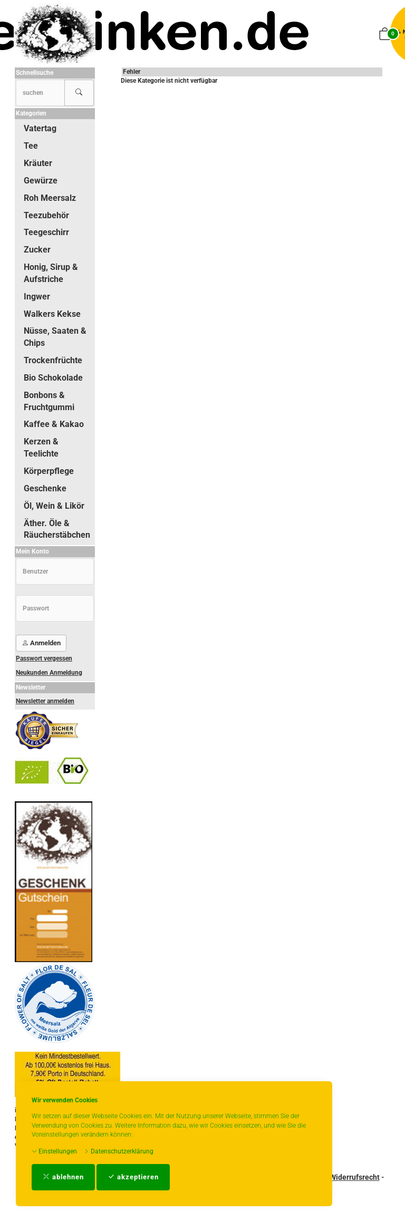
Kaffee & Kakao (54, 424)
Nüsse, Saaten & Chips (55, 337)
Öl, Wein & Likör (54, 506)
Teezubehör (46, 215)
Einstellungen (54, 1151)
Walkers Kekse (52, 314)
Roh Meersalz (50, 198)
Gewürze (40, 181)
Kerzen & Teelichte (41, 448)
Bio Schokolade (53, 378)
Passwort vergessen (44, 658)
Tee (31, 146)
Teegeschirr (46, 232)
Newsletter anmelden (45, 701)
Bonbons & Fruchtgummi (49, 401)
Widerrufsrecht (355, 1177)
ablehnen (63, 1177)
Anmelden (41, 643)
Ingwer (37, 297)
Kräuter (38, 163)
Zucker (37, 250)
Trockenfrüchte (53, 360)
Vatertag (40, 128)
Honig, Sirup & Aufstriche (51, 273)
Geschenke (45, 488)
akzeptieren (133, 1177)
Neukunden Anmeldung (49, 672)
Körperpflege (49, 471)
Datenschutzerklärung (118, 1151)
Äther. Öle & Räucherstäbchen (57, 529)
